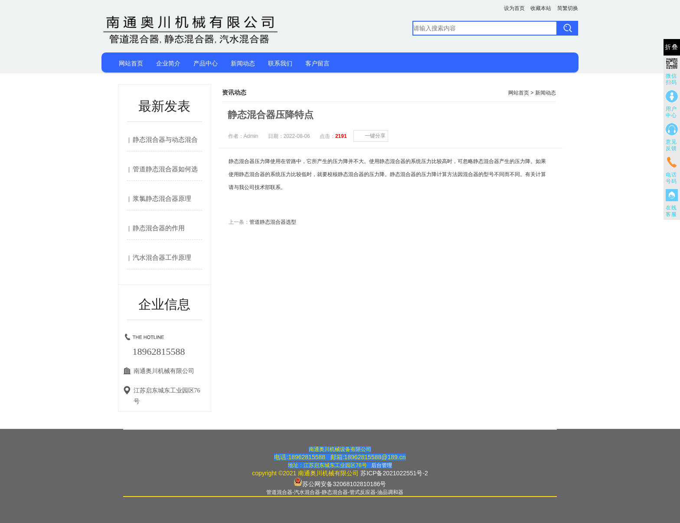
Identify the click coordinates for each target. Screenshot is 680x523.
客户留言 (317, 63)
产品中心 (205, 63)
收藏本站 (540, 8)
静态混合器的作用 (159, 228)
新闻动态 (243, 63)
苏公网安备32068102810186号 (344, 484)
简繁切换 (567, 8)
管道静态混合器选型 (272, 222)
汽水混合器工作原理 (162, 257)
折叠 (672, 47)
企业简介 (168, 63)
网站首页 (131, 63)
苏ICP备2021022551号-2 (394, 473)
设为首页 (514, 8)
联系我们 (280, 63)
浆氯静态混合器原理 (162, 198)
